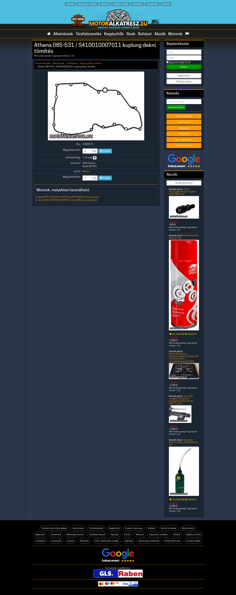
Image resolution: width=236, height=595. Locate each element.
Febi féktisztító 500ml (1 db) (183, 236)
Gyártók (166, 4)
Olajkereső (40, 534)
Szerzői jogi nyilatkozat (148, 541)
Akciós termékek (169, 528)
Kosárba (105, 151)
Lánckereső (184, 128)
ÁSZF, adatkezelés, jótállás (106, 541)
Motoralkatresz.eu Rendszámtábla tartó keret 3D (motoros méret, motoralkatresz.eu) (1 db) (184, 357)
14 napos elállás (193, 541)
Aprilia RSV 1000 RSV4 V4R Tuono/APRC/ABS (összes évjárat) (68, 197)
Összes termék (42, 63)
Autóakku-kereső (97, 534)
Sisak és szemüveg (134, 528)
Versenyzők (152, 4)
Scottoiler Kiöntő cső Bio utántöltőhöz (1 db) (183, 442)
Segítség (128, 541)
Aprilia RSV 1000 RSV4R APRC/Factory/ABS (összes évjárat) (67, 200)
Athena (86, 171)
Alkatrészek (63, 34)
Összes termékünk (184, 116)
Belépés (184, 67)
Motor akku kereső (184, 139)
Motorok (175, 34)
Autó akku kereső (184, 145)
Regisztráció (184, 75)
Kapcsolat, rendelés (88, 4)
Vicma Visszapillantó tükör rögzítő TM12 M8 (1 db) (182, 191)
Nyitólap (70, 4)
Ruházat (145, 34)
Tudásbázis (138, 4)
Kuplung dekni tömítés (90, 63)
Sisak (130, 34)
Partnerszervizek (172, 541)
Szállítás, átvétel (120, 4)
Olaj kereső (184, 134)
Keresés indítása (176, 107)
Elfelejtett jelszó (184, 81)
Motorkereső (184, 122)
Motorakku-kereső (75, 534)
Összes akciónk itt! (184, 183)
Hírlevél (104, 4)
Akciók (160, 34)
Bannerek (84, 541)
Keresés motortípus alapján (54, 528)
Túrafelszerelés (88, 34)
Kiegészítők (114, 34)
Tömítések (72, 63)
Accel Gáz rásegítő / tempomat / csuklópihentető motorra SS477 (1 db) (181, 400)
